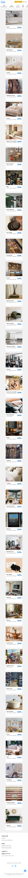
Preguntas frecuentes (6, 845)
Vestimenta (18, 6)
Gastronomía (11, 6)
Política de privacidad (6, 847)
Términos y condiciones (7, 840)
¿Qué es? (4, 838)
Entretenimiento (4, 6)
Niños (23, 6)
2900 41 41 (6, 854)
